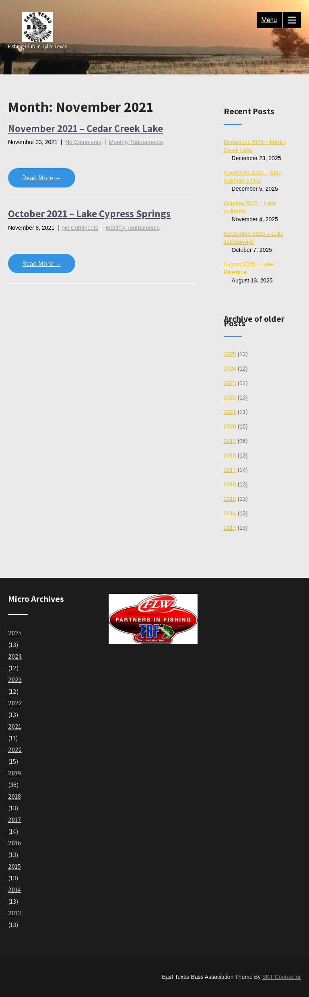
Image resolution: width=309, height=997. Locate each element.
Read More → (41, 177)
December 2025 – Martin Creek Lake (255, 146)
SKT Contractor (281, 977)
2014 (230, 513)
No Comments (83, 142)
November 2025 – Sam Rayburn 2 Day (253, 176)
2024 (230, 368)
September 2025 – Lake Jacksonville (254, 238)
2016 (230, 484)
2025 (230, 354)
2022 (230, 397)
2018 (230, 455)
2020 (230, 426)
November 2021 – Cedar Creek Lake (85, 128)
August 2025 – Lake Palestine (249, 268)
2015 (230, 499)
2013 (230, 528)
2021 (230, 412)
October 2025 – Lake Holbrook (250, 207)
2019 (230, 441)
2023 (230, 383)
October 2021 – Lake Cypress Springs (89, 213)
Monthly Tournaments (136, 142)
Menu (269, 20)
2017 (230, 470)
